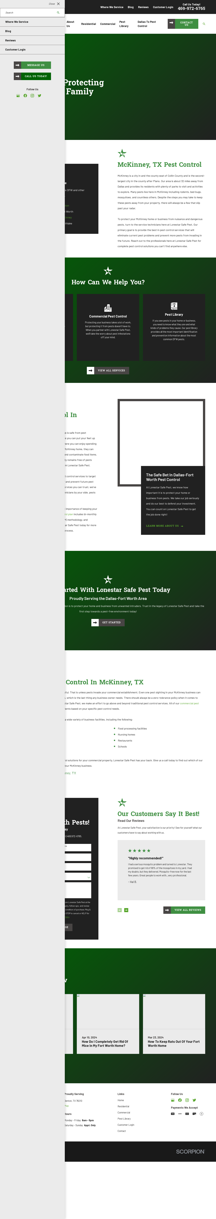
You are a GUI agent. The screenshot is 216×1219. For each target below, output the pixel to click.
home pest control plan (56, 514)
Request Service (34, 113)
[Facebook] (180, 1098)
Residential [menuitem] (88, 23)
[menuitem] (14, 1154)
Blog (131, 7)
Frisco (27, 217)
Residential (123, 1104)
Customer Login (163, 7)
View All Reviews (183, 908)
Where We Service (111, 7)
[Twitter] (194, 1098)
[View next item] (122, 908)
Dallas (27, 205)
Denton (61, 205)
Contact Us (186, 24)
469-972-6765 (191, 9)
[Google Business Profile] (172, 1098)
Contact (122, 1129)
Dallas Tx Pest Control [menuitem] (147, 24)
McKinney (62, 217)
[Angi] (201, 1098)
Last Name (58, 844)
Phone (18, 854)
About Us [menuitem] (70, 24)
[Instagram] (187, 1098)
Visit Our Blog (33, 1062)
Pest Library (124, 1117)
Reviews (143, 7)
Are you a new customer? (26, 873)
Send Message (54, 926)
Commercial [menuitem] (107, 23)
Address (19, 864)
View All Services (111, 371)
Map (66, 1104)
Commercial (124, 1110)
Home (121, 1098)
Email (55, 854)
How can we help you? (25, 883)
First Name (20, 844)
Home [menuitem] (58, 23)
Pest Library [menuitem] (123, 24)
